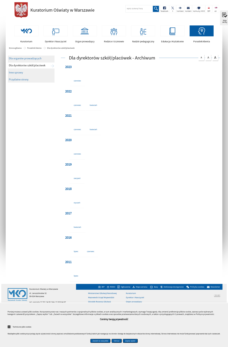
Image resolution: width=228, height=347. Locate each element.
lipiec (76, 251)
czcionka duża (215, 57)
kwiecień (93, 105)
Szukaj (156, 9)
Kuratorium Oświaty (53, 10)
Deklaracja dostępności (174, 287)
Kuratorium (131, 293)
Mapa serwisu (141, 287)
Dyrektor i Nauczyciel (135, 298)
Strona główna (15, 48)
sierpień (77, 178)
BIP (103, 287)
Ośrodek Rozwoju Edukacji (99, 302)
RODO (112, 287)
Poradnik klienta (34, 48)
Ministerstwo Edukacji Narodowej (102, 293)
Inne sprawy (16, 72)
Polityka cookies (197, 287)
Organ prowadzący (134, 302)
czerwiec (77, 80)
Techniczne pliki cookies (22, 327)
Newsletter (215, 287)
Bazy (156, 287)
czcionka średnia (208, 57)
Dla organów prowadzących (25, 58)
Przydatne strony (18, 79)
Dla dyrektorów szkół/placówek (61, 48)
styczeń (77, 202)
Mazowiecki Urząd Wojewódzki (101, 298)
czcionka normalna (201, 57)
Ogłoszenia (125, 287)
